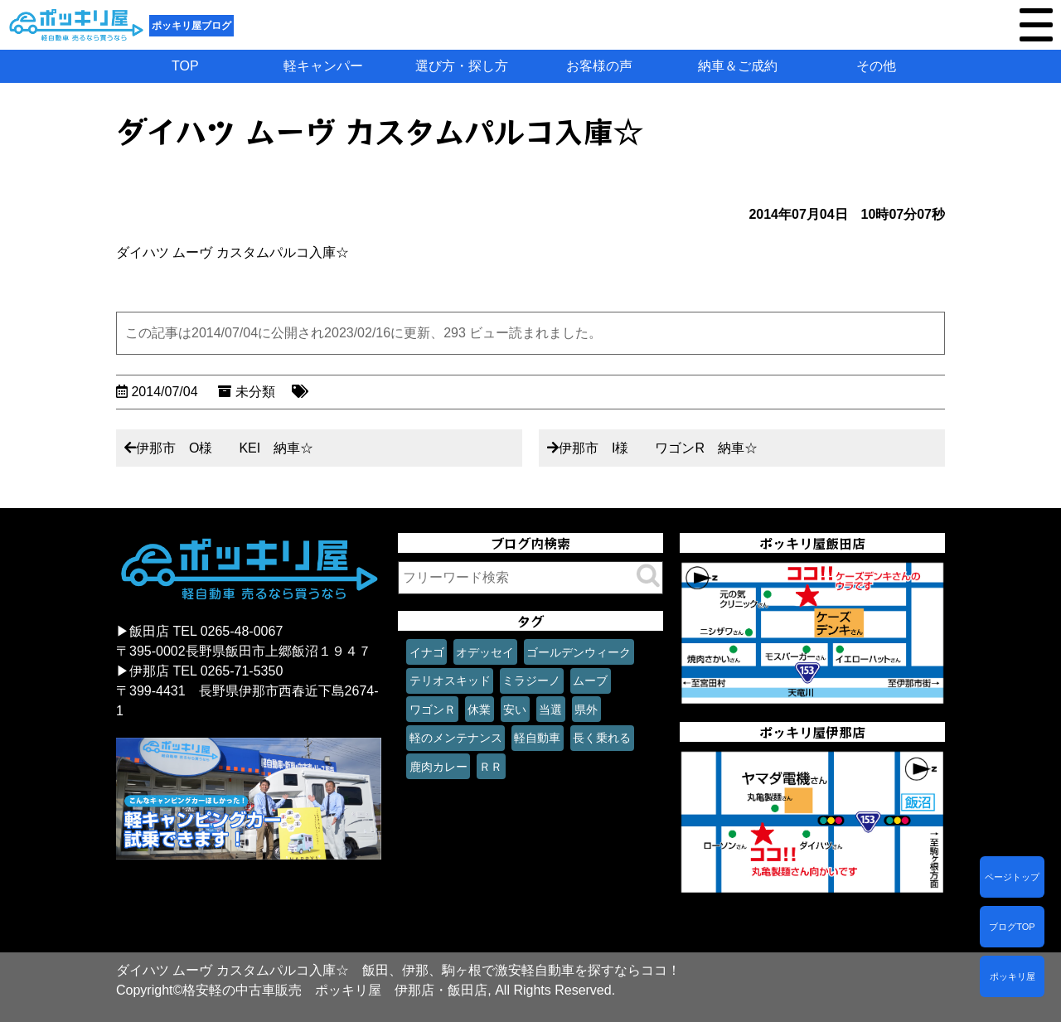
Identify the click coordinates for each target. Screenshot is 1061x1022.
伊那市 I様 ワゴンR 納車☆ (658, 448)
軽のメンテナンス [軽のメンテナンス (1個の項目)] (455, 737)
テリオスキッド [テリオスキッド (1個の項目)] (450, 680)
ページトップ (1012, 877)
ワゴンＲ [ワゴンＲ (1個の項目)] (432, 709)
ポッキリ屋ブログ (191, 25)
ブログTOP (1011, 927)
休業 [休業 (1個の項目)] (479, 709)
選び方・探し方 (461, 66)
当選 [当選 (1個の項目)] (550, 709)
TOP (185, 66)
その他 (876, 66)
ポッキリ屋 (1012, 976)
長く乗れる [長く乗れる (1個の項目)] (602, 737)
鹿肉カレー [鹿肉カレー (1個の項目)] (438, 766)
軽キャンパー (323, 66)
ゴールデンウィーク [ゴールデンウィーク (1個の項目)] (578, 652)
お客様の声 (599, 66)
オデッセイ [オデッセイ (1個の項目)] (485, 652)
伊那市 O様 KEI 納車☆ (224, 448)
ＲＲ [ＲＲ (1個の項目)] (490, 766)
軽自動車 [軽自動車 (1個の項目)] (537, 737)
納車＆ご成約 (738, 66)
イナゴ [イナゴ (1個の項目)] (426, 652)
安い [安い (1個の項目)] (514, 709)
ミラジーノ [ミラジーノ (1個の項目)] (531, 680)
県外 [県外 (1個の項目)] (586, 709)
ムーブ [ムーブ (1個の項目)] (590, 680)
